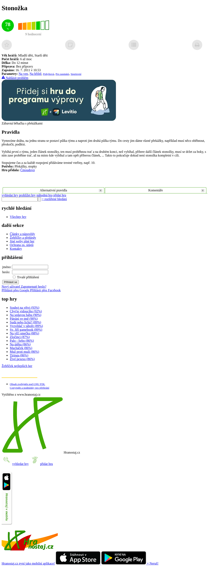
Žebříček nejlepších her (17, 366)
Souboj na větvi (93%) (24, 307)
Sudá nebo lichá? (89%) (25, 322)
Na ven (23, 73)
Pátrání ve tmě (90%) (24, 318)
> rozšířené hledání (54, 199)
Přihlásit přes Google (16, 290)
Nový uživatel (11, 286)
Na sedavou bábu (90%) (25, 315)
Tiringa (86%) (19, 355)
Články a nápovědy (22, 234)
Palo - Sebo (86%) (22, 340)
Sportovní (76, 73)
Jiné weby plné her (22, 241)
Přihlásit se (10, 282)
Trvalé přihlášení (26, 277)
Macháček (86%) (21, 348)
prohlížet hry (27, 195)
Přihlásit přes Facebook (45, 290)
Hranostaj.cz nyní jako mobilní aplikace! (28, 563)
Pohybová (48, 73)
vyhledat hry (10, 195)
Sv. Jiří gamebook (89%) (26, 329)
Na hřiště (35, 73)
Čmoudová (27, 170)
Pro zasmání (62, 73)
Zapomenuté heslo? (33, 286)
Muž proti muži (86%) (24, 351)
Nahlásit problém (15, 78)
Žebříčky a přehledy (23, 237)
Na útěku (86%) (20, 344)
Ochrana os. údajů (21, 245)
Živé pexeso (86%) (22, 359)
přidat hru (59, 195)
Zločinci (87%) (20, 337)
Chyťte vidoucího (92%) (26, 311)
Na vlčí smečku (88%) (24, 333)
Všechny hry (18, 217)
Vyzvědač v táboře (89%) (26, 326)
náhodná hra (45, 195)
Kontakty (16, 248)
